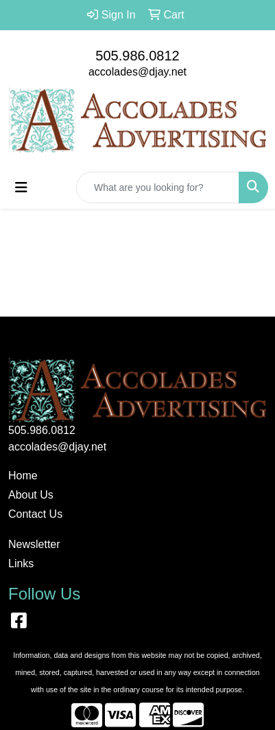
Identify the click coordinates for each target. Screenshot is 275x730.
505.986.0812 (137, 55)
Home (23, 475)
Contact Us (35, 514)
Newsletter (34, 544)
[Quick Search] (157, 187)
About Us (30, 495)
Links (21, 563)
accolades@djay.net (137, 72)
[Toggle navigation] (21, 187)
